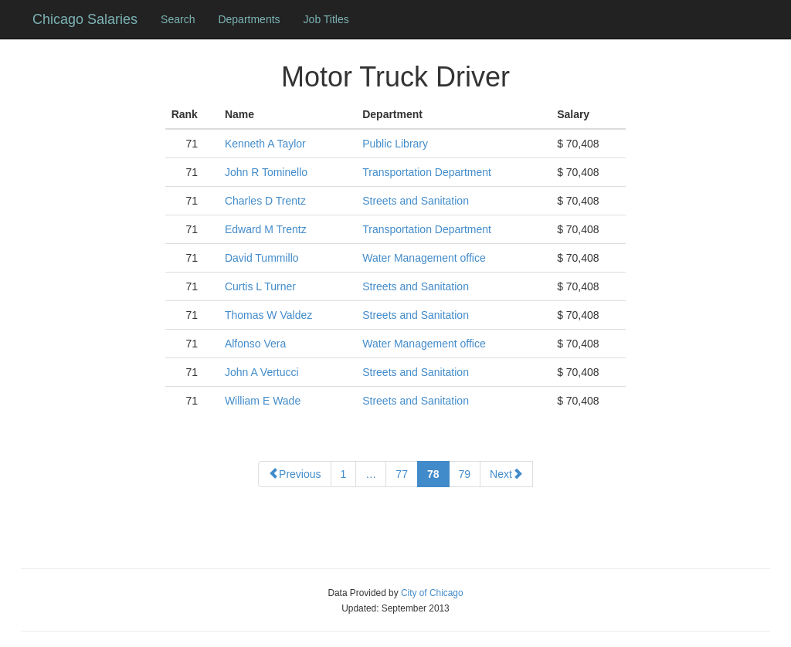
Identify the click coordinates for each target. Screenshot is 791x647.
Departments (249, 19)
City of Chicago (432, 593)
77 (402, 474)
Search (178, 19)
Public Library (395, 143)
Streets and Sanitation (415, 201)
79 (465, 474)
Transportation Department (426, 172)
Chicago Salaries (84, 19)
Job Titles (326, 19)
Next (506, 474)
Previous (294, 474)
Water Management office (424, 258)
